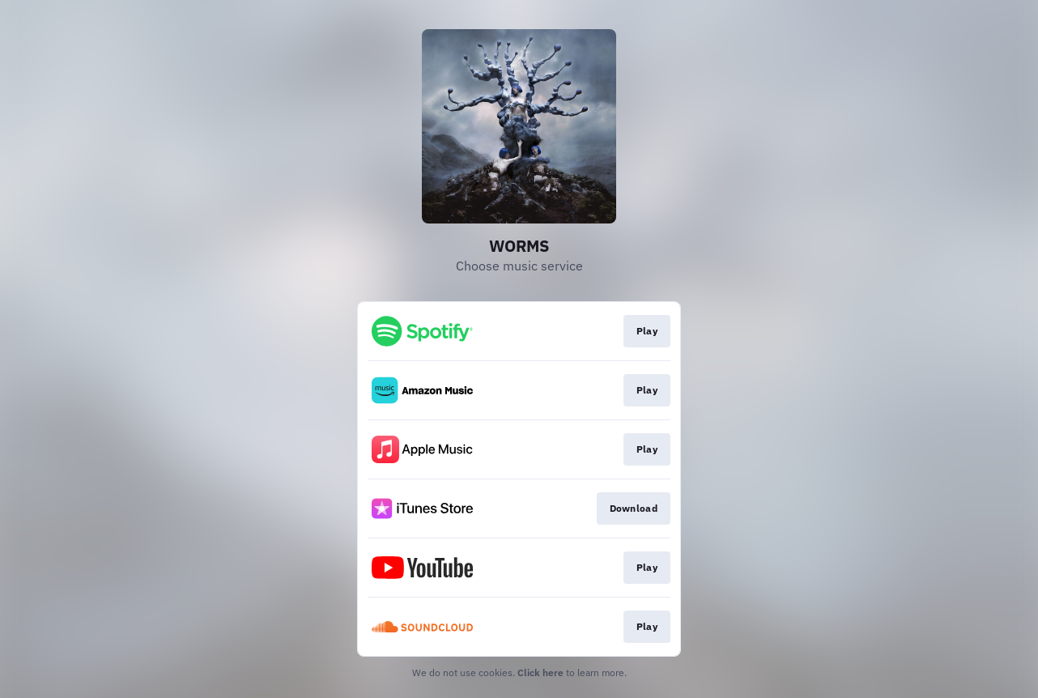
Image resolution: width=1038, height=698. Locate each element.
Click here (540, 672)
